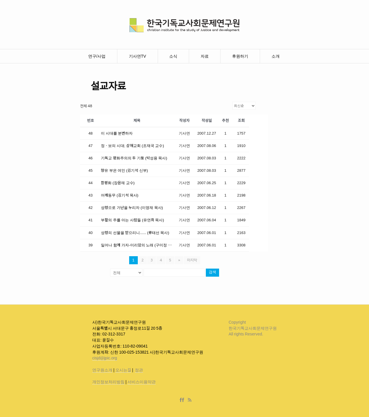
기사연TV (137, 56)
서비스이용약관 (141, 382)
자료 (205, 56)
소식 (173, 56)
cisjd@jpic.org (104, 358)
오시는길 (123, 370)
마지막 (192, 260)
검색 (212, 272)
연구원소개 (102, 370)
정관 (139, 370)
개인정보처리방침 (108, 382)
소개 (276, 56)
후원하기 (240, 56)
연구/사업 (97, 56)
